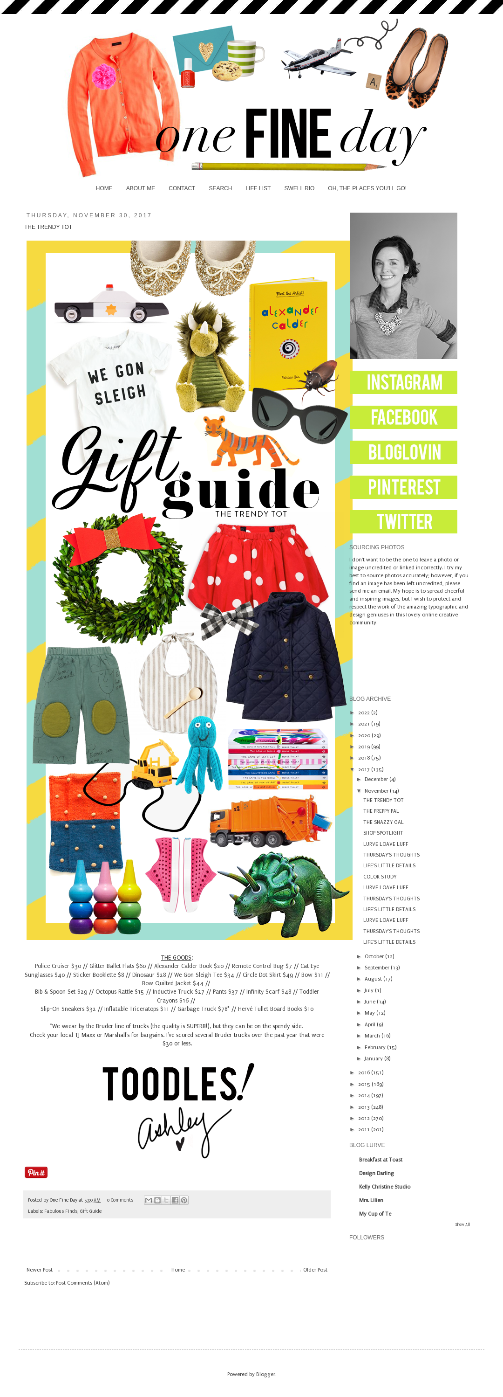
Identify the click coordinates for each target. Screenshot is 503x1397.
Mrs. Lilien (371, 1200)
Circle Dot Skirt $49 (268, 975)
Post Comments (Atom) (82, 1283)
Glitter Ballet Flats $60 (117, 966)
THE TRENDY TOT (383, 800)
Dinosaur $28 (149, 975)
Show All (462, 1224)
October (375, 957)
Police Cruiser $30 (58, 966)
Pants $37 (225, 992)
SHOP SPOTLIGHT (383, 833)
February (376, 1047)
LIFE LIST (258, 188)
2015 (365, 1084)
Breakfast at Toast (380, 1160)
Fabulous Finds (60, 1211)
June (371, 1002)
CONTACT (182, 188)
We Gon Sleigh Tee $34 (204, 975)
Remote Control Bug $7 (262, 966)
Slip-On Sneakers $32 (68, 1009)
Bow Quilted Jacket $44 (173, 983)
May (370, 1013)
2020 (365, 736)
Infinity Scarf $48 (268, 992)
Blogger (265, 1374)
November (377, 791)
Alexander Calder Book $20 (189, 966)
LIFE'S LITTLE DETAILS (389, 866)
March (373, 1036)
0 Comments (120, 1200)
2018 (364, 758)
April (371, 1025)
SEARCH (220, 188)
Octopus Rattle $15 (119, 992)
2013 (364, 1107)
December (377, 779)
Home (178, 1270)
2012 (364, 1118)
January (374, 1059)
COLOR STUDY (379, 877)
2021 (364, 724)
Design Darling (376, 1173)
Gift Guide (91, 1211)
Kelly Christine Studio (384, 1187)
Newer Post (40, 1270)
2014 (364, 1096)
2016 (364, 1073)
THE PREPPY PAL (381, 811)
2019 (364, 747)
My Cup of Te (375, 1214)
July (370, 991)
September (378, 968)
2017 (364, 770)
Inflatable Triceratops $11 (136, 1009)
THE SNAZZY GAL (383, 822)
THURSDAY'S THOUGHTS (391, 855)
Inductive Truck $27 (178, 992)
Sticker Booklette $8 (98, 975)
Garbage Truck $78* (203, 1009)
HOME (104, 188)
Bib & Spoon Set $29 (61, 992)
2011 (364, 1130)
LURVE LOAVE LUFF (385, 844)
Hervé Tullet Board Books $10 (275, 1009)
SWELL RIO (299, 188)
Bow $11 (312, 975)
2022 (364, 713)
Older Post (315, 1270)
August (374, 979)
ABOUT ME (140, 188)
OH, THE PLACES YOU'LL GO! (367, 188)
